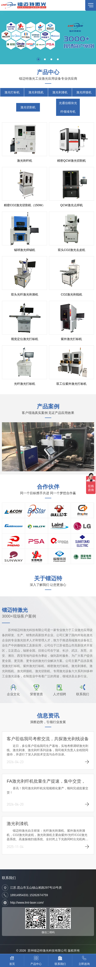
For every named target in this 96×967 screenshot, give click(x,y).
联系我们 (9, 878)
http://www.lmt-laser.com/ (27, 902)
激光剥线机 (36, 92)
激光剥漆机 (60, 92)
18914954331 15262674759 (29, 895)
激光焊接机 (83, 92)
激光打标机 (12, 92)
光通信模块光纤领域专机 (68, 107)
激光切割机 (28, 107)
